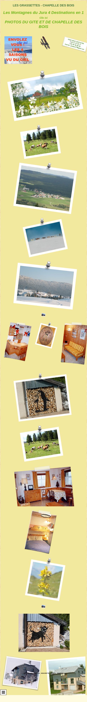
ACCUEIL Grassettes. (31, 673)
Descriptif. (45, 673)
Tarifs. (53, 673)
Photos (60, 673)
